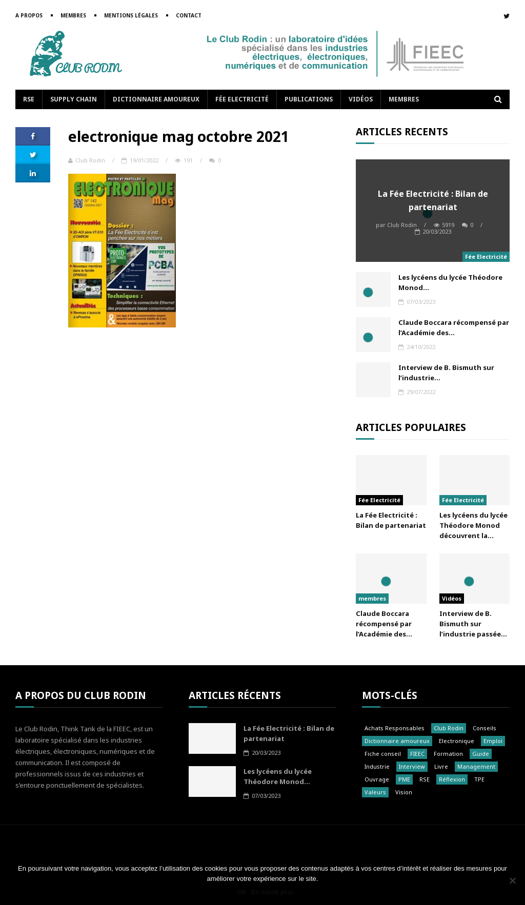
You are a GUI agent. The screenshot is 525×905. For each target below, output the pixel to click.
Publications (309, 99)
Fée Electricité (242, 99)
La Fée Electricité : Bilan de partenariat (433, 200)
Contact (188, 15)
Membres (73, 15)
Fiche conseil (383, 753)
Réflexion (452, 779)
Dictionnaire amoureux (156, 99)
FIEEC (417, 753)
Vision (403, 792)
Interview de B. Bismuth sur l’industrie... (446, 372)
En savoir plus (272, 892)
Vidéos (361, 99)
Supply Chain (73, 99)
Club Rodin (86, 160)
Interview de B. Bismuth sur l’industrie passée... (473, 624)
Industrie (377, 766)
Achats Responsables (395, 728)
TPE (479, 779)
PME (404, 779)
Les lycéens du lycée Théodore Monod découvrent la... (473, 525)
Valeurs (375, 792)
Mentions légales (131, 15)
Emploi (492, 741)
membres (372, 598)
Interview (412, 766)
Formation (448, 753)
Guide (480, 753)
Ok (241, 892)
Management (476, 766)
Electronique (456, 741)
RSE (28, 99)
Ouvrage (377, 779)
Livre (441, 766)
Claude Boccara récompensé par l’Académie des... (453, 327)
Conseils (484, 728)
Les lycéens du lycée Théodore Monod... (450, 282)
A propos (29, 15)
